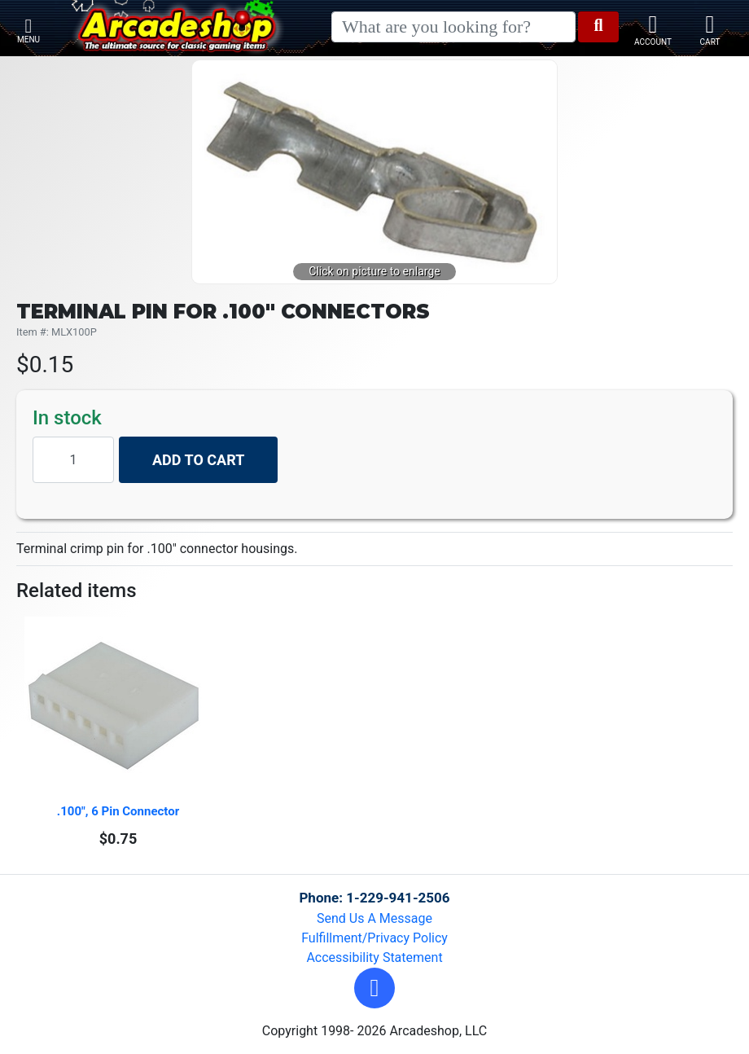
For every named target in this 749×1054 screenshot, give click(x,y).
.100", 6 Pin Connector (118, 811)
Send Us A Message (374, 918)
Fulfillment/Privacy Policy (374, 938)
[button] (374, 988)
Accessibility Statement (374, 957)
